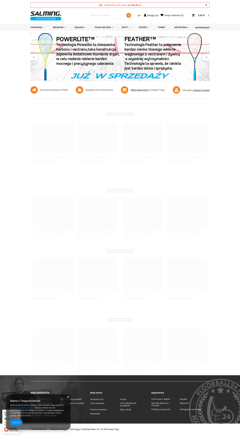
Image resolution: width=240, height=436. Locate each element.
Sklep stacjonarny (139, 89)
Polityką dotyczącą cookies (21, 408)
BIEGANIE (58, 27)
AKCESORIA (180, 27)
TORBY (161, 27)
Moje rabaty (125, 409)
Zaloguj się (152, 15)
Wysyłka (183, 399)
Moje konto (96, 392)
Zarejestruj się (96, 399)
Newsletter (95, 414)
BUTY (125, 27)
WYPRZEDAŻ (202, 27)
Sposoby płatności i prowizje (160, 404)
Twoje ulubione (173, 15)
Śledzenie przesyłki (73, 399)
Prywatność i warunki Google (43, 415)
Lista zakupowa (97, 403)
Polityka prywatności (160, 409)
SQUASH (79, 27)
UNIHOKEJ (36, 27)
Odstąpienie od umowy (190, 409)
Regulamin (184, 403)
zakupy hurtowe (201, 90)
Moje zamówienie (39, 392)
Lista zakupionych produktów (128, 404)
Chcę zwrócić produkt (74, 403)
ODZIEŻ (143, 27)
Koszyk (123, 399)
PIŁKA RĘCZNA (103, 27)
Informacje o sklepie (160, 399)
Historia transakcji (98, 409)
